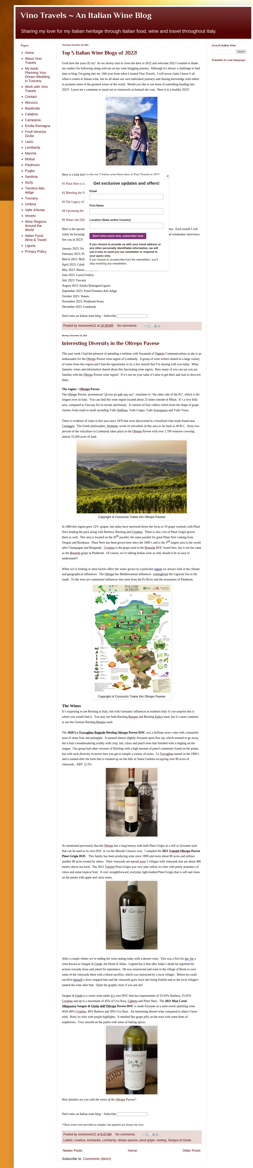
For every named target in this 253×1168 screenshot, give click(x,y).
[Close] (167, 176)
